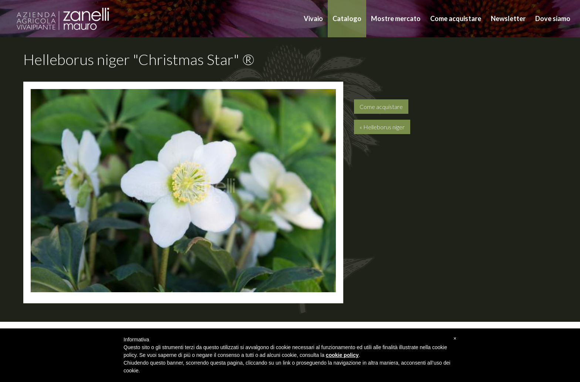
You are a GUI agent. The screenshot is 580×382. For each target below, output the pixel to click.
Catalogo (347, 18)
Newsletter (508, 18)
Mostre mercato (396, 18)
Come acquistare (455, 18)
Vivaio (313, 18)
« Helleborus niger (382, 126)
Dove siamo (552, 18)
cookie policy (342, 355)
